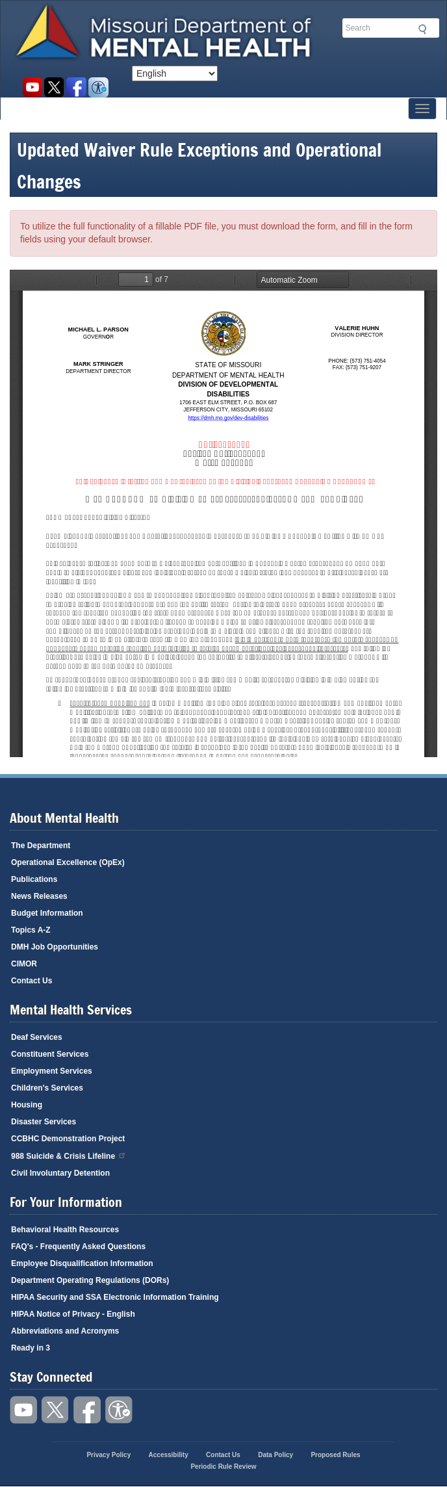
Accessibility (98, 87)
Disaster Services (43, 1121)
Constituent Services (49, 1054)
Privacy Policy (108, 1454)
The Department (40, 845)
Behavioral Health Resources (65, 1229)
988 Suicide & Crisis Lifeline (69, 1155)
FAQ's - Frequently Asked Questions (78, 1246)
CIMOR (24, 963)
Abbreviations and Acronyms (65, 1331)
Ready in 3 (30, 1347)
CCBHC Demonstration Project (68, 1138)
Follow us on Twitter (54, 87)
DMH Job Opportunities (54, 946)
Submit (420, 29)
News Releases (39, 896)
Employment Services (51, 1071)
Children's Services (47, 1088)
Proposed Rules (335, 1454)
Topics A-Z (31, 930)
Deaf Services (36, 1037)
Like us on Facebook (76, 87)
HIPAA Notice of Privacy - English (73, 1314)
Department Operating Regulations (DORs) (90, 1280)
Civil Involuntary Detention (60, 1173)
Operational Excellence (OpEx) (68, 862)
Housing (26, 1104)
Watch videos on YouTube (32, 87)
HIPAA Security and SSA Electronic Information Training (115, 1297)
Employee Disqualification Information (82, 1263)
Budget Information (47, 913)
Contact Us (31, 980)
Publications (34, 879)
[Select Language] (175, 73)
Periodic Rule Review (223, 1466)
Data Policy (275, 1454)
